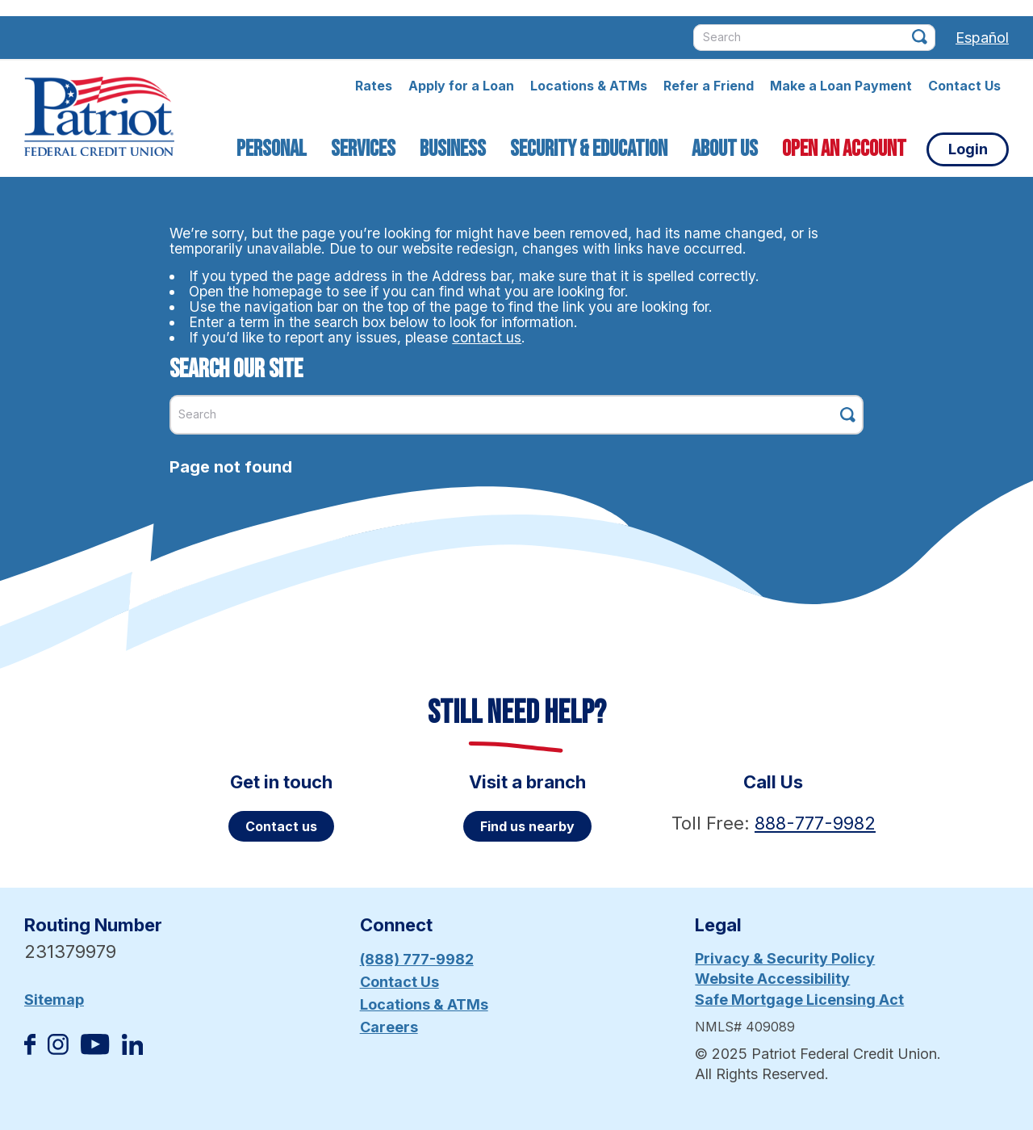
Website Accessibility (772, 978)
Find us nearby (527, 826)
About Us (725, 149)
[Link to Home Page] (99, 119)
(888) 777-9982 (417, 959)
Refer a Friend (708, 86)
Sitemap (54, 999)
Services (363, 149)
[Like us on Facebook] (30, 1049)
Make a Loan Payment (841, 86)
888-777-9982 (815, 823)
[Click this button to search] (919, 36)
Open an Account (844, 149)
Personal (271, 149)
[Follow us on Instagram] (58, 1049)
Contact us (281, 826)
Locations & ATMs (588, 86)
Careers (389, 1027)
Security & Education (588, 149)
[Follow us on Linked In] (132, 1049)
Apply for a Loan (461, 86)
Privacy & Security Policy (785, 958)
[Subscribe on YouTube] (95, 1049)
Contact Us (964, 86)
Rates (373, 86)
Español (982, 37)
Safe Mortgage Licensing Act (799, 999)
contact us (486, 337)
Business (453, 149)
